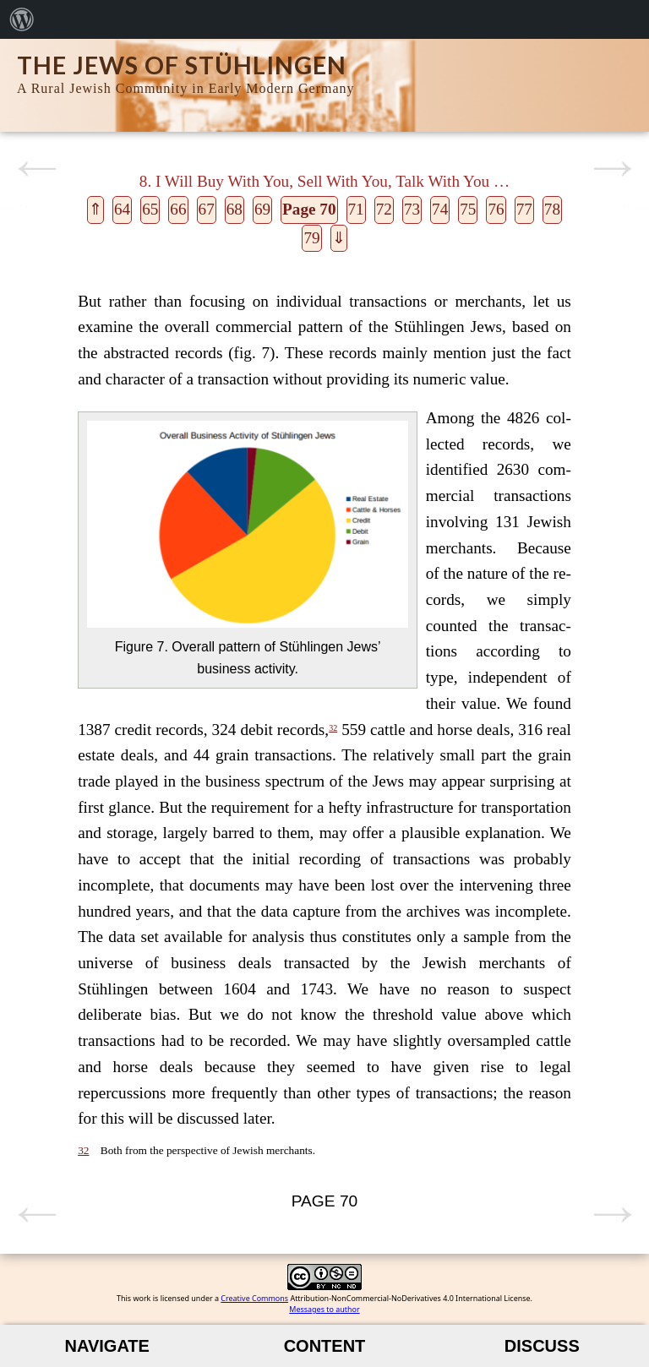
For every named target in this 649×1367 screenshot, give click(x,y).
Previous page (37, 169)
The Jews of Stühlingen (181, 65)
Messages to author (324, 1309)
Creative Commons (254, 1298)
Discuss (542, 1346)
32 (333, 728)
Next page (612, 169)
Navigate (107, 1346)
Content (325, 1346)
